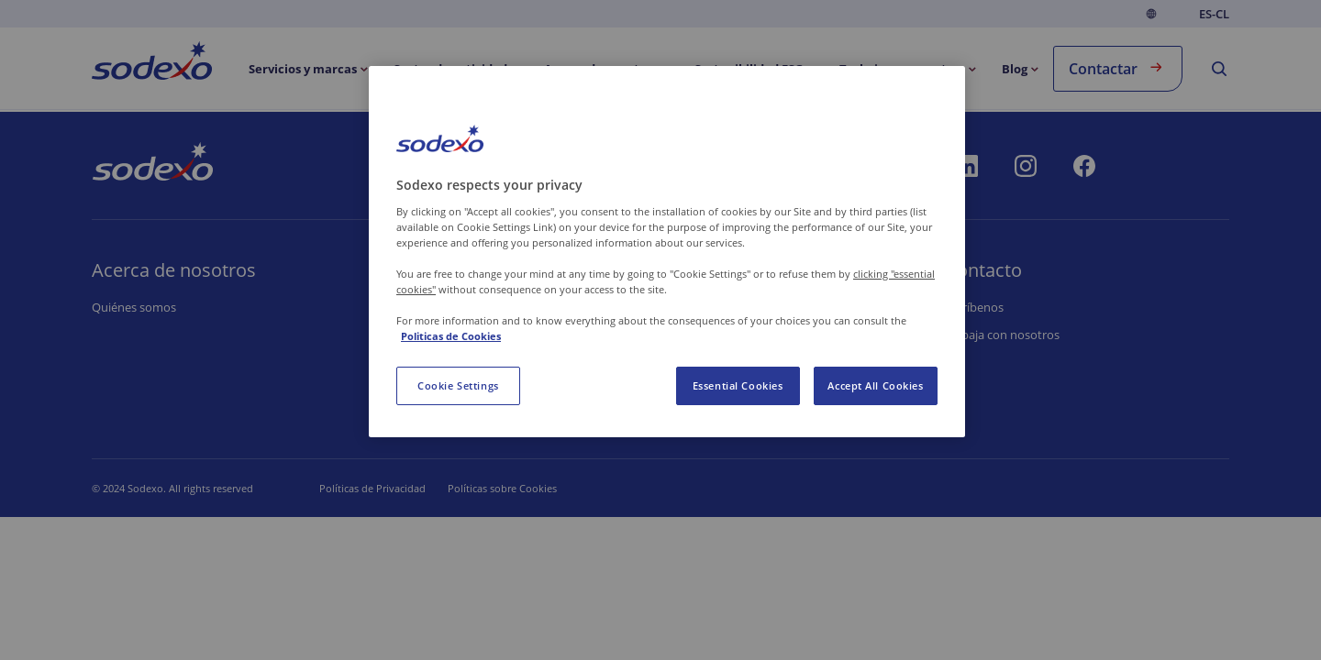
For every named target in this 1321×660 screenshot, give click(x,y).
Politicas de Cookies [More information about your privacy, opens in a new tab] (451, 336)
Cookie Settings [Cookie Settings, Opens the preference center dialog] (458, 385)
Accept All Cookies (875, 385)
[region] (667, 251)
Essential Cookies (738, 385)
